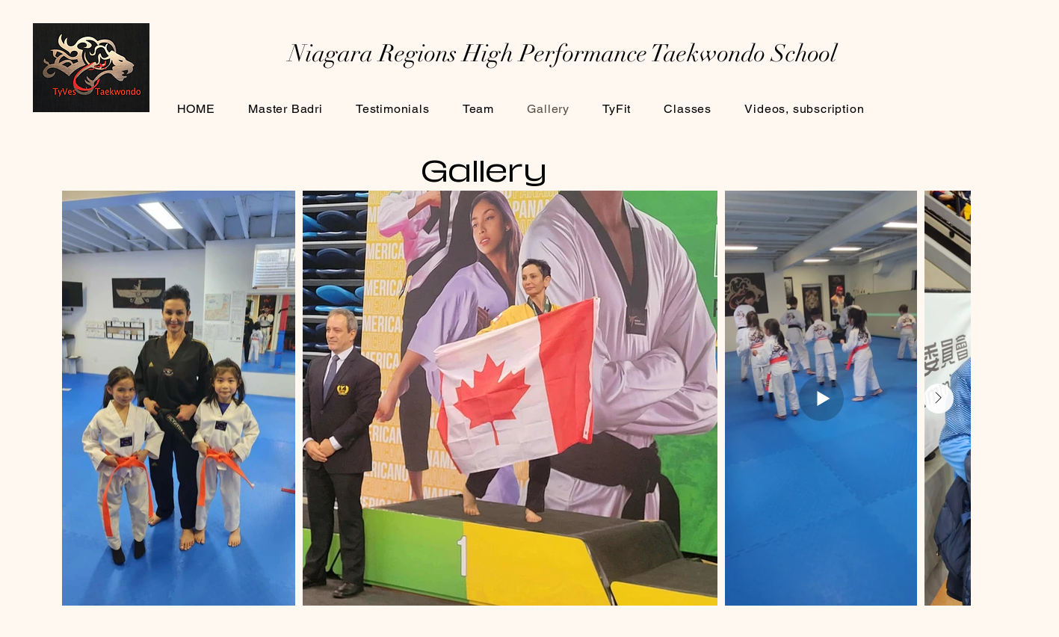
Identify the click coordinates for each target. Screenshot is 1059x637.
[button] (687, 108)
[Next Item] (939, 398)
